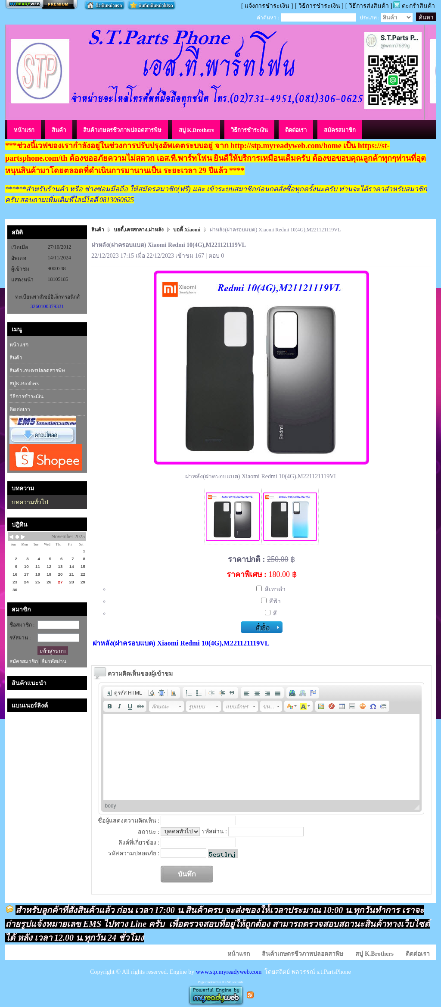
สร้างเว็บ (41, 4)
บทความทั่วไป (30, 502)
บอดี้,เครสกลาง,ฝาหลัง (139, 230)
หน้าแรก (18, 345)
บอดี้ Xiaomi (186, 230)
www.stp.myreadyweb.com (229, 972)
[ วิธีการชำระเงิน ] (319, 6)
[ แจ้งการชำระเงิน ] (267, 6)
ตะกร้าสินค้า (418, 6)
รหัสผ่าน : (20, 638)
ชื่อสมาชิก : (21, 625)
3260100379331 (47, 306)
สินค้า (15, 358)
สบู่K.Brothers (24, 383)
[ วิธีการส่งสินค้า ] (368, 6)
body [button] (110, 806)
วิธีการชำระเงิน (26, 396)
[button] (124, 693)
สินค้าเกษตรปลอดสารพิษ (37, 371)
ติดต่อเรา (19, 409)
